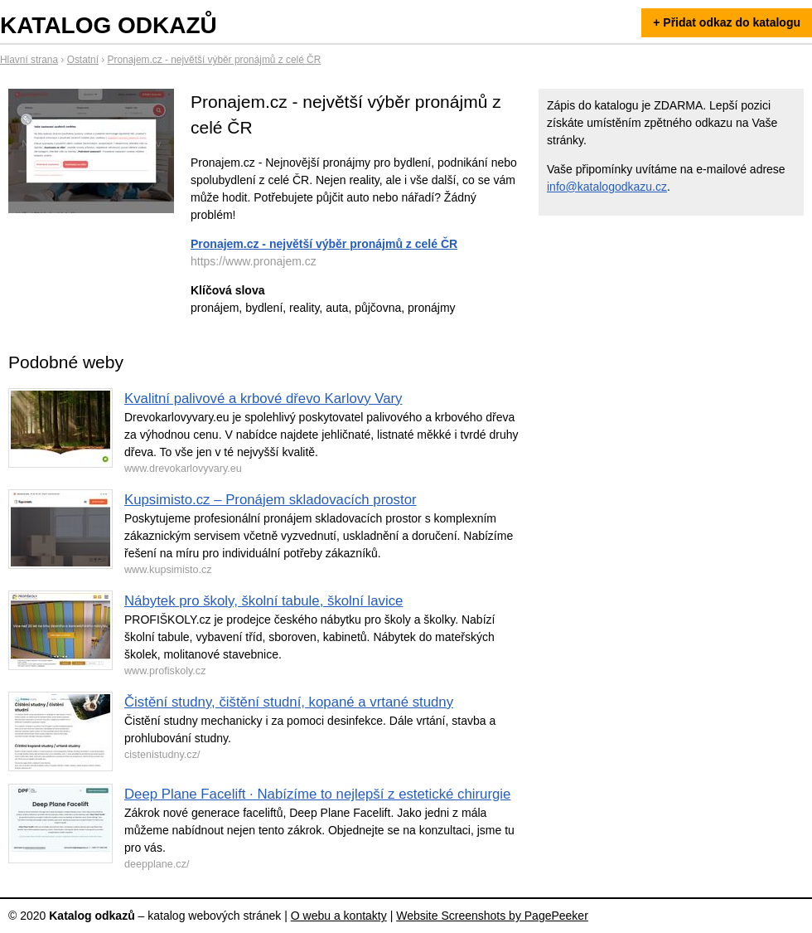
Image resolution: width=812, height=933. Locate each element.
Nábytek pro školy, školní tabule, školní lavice (263, 601)
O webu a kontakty (339, 915)
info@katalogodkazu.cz (607, 186)
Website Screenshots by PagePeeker (492, 915)
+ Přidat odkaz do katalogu (726, 22)
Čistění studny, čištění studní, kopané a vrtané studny (288, 702)
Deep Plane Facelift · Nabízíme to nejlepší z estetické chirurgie (317, 794)
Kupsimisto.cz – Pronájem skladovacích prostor (270, 500)
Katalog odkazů (108, 25)
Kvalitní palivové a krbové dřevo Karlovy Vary (263, 398)
